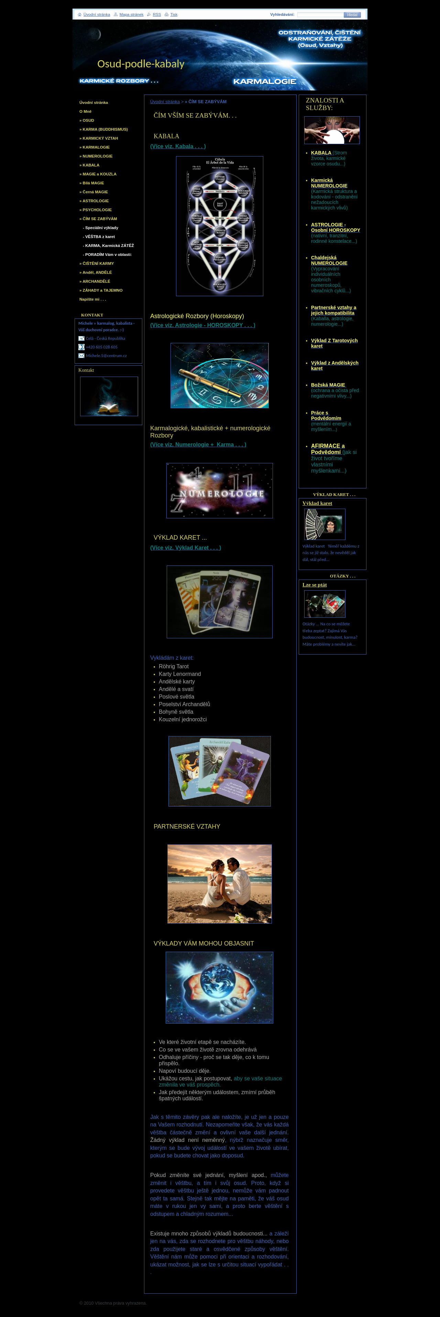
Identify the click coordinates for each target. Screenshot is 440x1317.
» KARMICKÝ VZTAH (98, 138)
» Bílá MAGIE (91, 183)
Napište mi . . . (92, 299)
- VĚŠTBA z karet (99, 237)
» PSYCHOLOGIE (95, 210)
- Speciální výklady (100, 228)
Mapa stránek (132, 14)
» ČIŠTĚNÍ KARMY (96, 263)
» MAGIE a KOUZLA (98, 174)
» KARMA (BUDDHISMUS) (103, 129)
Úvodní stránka (165, 101)
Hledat (352, 15)
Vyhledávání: (282, 14)
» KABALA (89, 165)
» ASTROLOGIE (94, 201)
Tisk (174, 14)
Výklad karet (317, 503)
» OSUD (86, 120)
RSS (157, 14)
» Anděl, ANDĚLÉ (95, 272)
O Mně (85, 111)
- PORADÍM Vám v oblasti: (107, 254)
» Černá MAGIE (93, 192)
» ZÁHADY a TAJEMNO (101, 290)
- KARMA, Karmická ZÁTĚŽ (108, 246)
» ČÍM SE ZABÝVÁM (98, 219)
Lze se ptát (314, 584)
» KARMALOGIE (94, 147)
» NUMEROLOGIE (96, 156)
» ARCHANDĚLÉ (94, 281)
